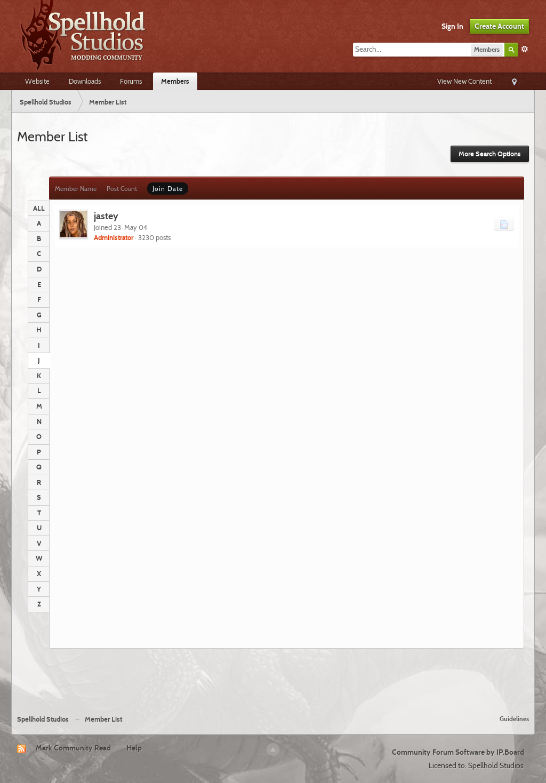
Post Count (122, 189)
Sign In (452, 26)
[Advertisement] (273, 677)
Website (37, 81)
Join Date (167, 189)
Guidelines (514, 719)
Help (134, 748)
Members (175, 81)
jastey (106, 215)
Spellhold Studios (43, 719)
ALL (39, 208)
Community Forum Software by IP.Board (458, 752)
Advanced (524, 49)
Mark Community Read (73, 748)
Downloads (85, 81)
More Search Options (490, 154)
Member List (103, 719)
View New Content (464, 81)
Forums (131, 81)
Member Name (76, 189)
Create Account (499, 26)
